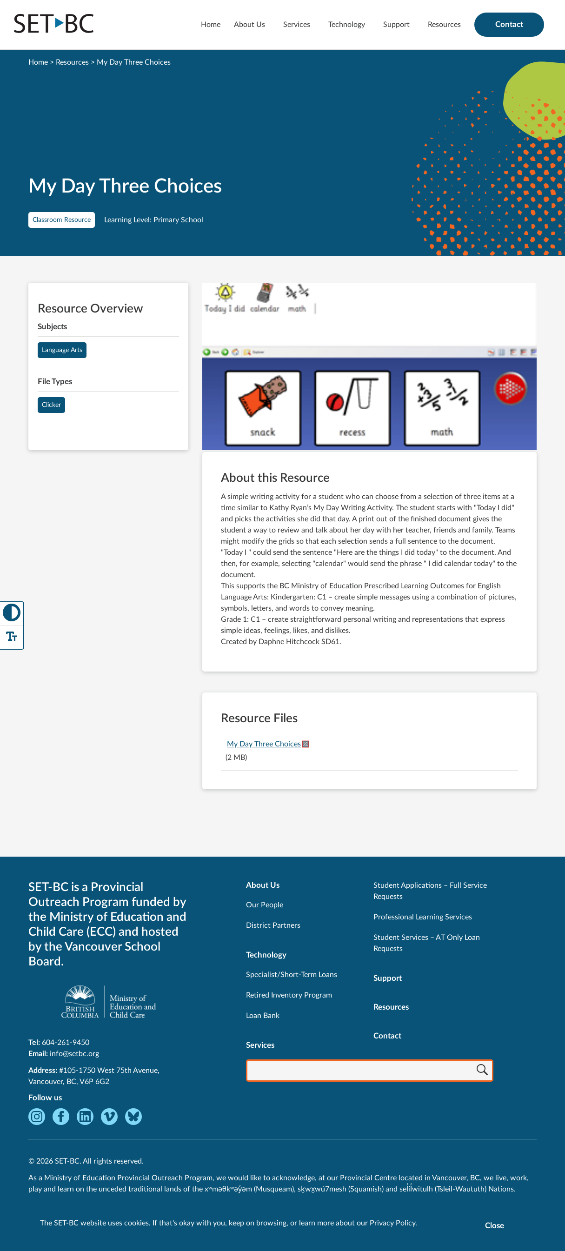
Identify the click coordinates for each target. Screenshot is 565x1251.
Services (296, 24)
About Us (249, 24)
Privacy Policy (392, 1223)
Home (210, 24)
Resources (444, 24)
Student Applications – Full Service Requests (430, 891)
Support (396, 24)
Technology (346, 24)
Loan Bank (262, 1015)
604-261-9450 (65, 1042)
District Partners (273, 925)
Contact (509, 24)
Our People (264, 905)
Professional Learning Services (422, 917)
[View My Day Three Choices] (369, 367)
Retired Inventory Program (289, 995)
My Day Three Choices (264, 744)
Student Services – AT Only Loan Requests (426, 943)
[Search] (482, 1071)
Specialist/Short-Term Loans (291, 974)
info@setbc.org (74, 1054)
